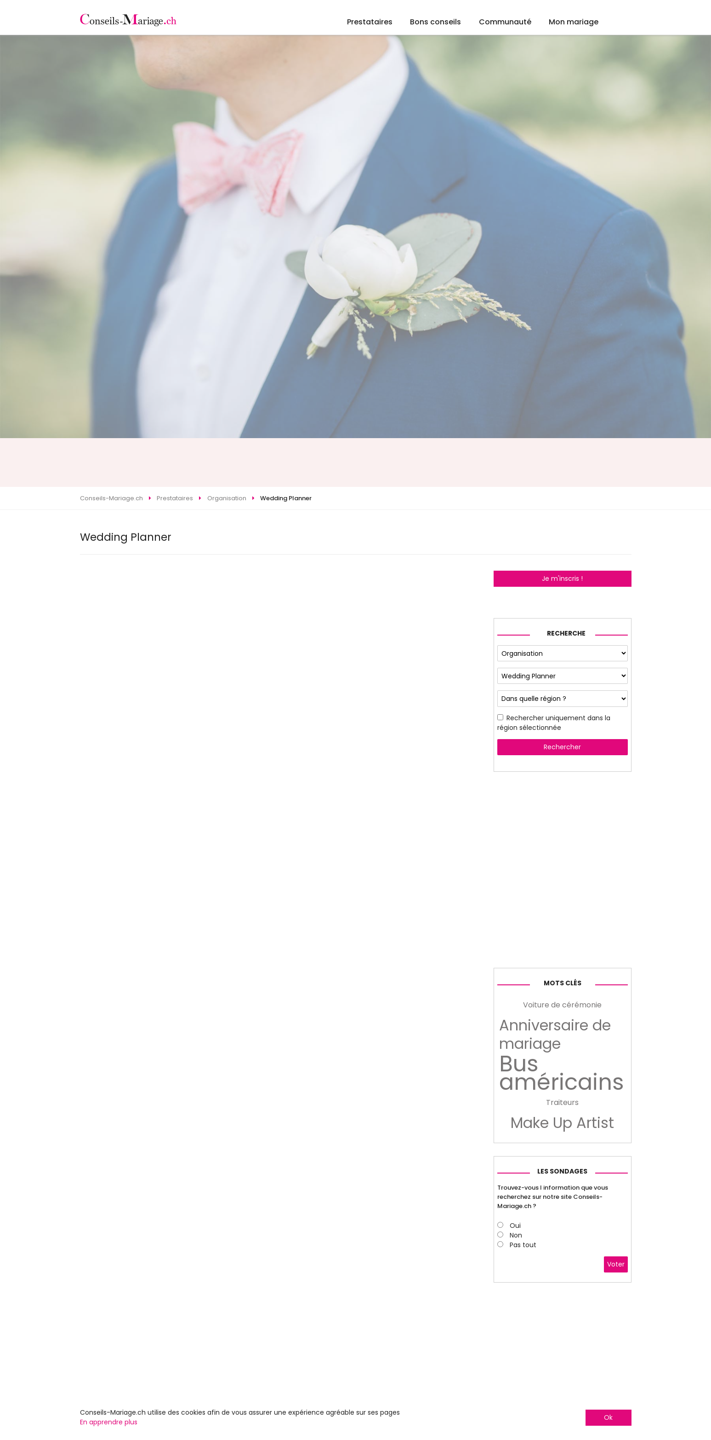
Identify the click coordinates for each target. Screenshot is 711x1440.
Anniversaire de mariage (555, 1034)
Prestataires (369, 22)
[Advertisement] (355, 462)
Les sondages (562, 1171)
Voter (616, 1264)
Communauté (505, 22)
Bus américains (561, 1073)
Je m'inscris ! (562, 578)
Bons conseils (435, 22)
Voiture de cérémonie (562, 1005)
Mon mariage (573, 22)
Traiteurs (562, 1102)
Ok (608, 1417)
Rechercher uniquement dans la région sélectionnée (553, 722)
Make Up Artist (562, 1123)
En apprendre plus (108, 1422)
